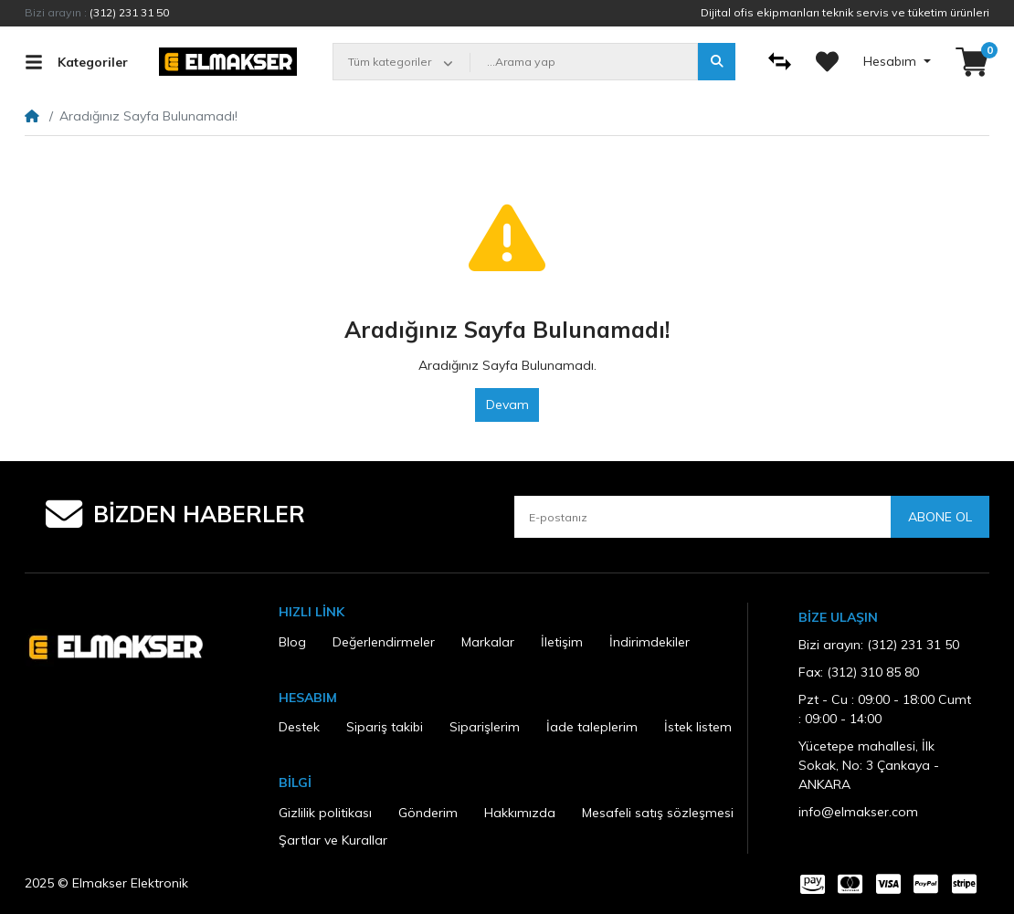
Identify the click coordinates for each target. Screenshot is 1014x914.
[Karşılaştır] (779, 61)
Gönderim (428, 812)
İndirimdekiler (649, 642)
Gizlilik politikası (325, 812)
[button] (972, 62)
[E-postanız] (702, 517)
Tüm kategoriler (389, 61)
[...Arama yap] (584, 61)
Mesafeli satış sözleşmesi (658, 812)
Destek (299, 727)
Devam (507, 404)
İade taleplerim (592, 727)
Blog (292, 642)
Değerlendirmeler (384, 642)
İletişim (562, 642)
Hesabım (891, 61)
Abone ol (940, 517)
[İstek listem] (827, 61)
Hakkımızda (519, 812)
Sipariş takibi (384, 727)
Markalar (487, 642)
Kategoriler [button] (76, 62)
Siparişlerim (484, 727)
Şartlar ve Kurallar (333, 840)
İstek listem (698, 727)
